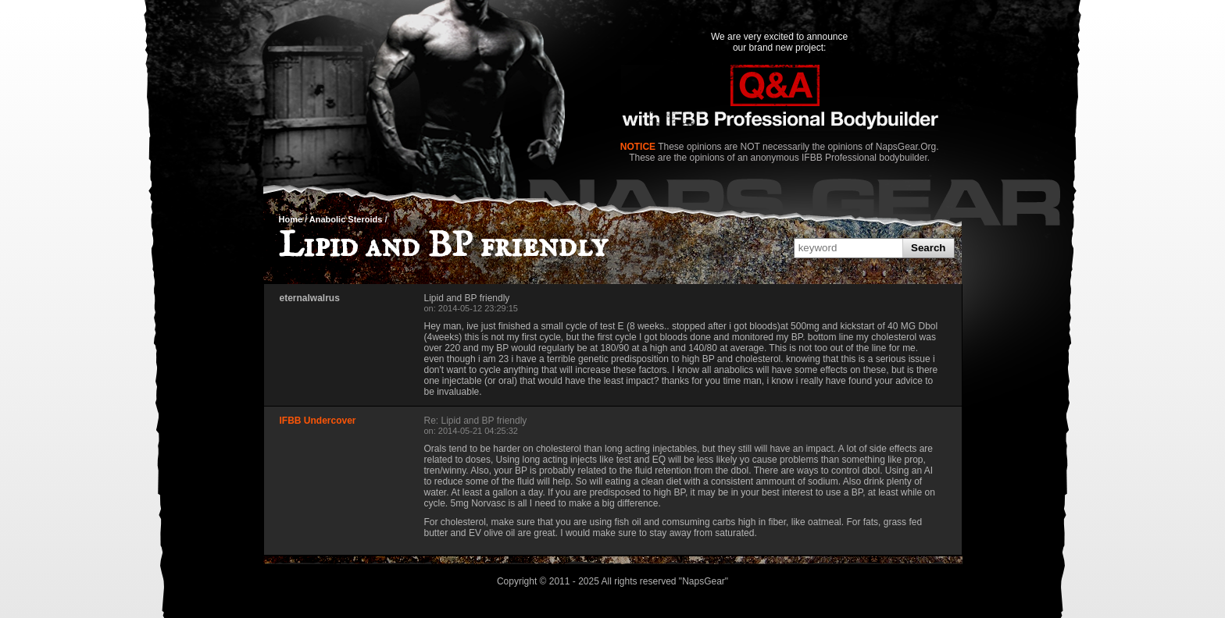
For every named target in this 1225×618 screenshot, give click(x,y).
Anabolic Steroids (346, 219)
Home (291, 219)
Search (928, 248)
